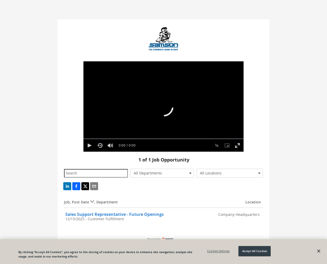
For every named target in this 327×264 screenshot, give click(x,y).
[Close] (318, 251)
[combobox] (162, 173)
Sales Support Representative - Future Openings (114, 214)
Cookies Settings (218, 251)
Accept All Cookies (254, 251)
